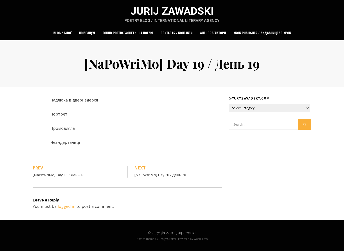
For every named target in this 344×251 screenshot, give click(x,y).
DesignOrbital (167, 239)
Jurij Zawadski (172, 11)
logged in (66, 206)
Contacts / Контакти (177, 32)
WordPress (201, 239)
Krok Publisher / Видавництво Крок (262, 32)
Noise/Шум (87, 32)
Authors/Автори (213, 32)
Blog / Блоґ (62, 32)
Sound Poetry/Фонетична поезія (127, 32)
